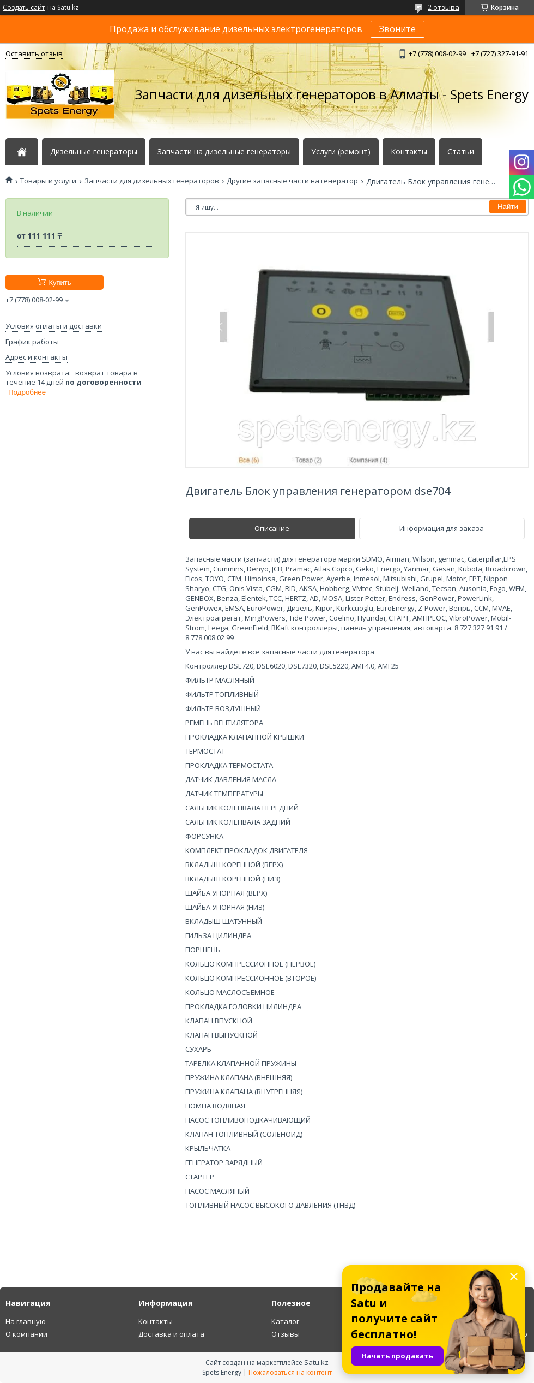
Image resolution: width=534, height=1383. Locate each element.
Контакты (409, 152)
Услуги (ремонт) (341, 152)
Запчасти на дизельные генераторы (224, 152)
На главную (25, 1321)
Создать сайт (24, 7)
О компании (26, 1334)
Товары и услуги (48, 181)
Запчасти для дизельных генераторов (151, 181)
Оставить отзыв (34, 53)
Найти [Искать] (507, 206)
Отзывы (285, 1334)
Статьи (460, 152)
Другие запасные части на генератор (292, 181)
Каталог (285, 1321)
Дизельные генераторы (93, 152)
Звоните (397, 29)
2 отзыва (443, 7)
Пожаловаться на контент (290, 1372)
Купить (59, 282)
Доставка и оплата (171, 1334)
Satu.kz (316, 1362)
